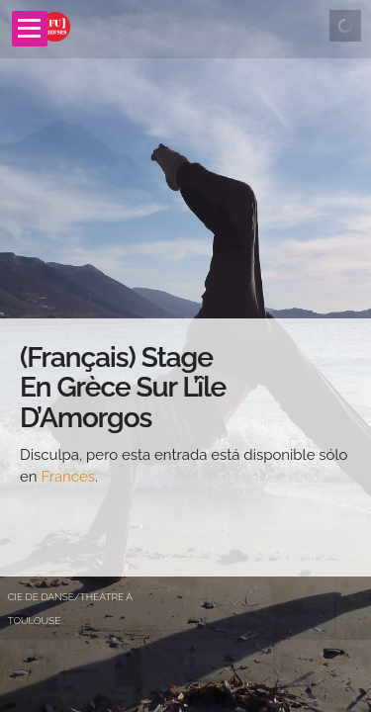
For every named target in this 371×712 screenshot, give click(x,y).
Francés (68, 477)
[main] (185, 447)
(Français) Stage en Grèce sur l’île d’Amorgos (123, 388)
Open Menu (29, 28)
